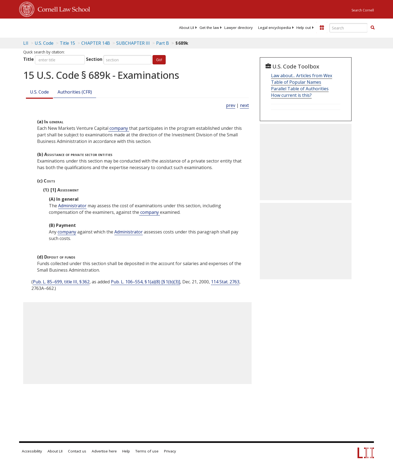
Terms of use (147, 451)
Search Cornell (363, 10)
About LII (186, 27)
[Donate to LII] (321, 27)
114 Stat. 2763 (225, 282)
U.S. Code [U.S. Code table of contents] (44, 43)
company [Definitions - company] (118, 128)
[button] (372, 27)
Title (28, 59)
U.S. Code (39, 92)
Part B (162, 43)
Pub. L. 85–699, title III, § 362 (61, 282)
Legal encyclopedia (274, 27)
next (244, 105)
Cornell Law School (62, 8)
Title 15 (67, 43)
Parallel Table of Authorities (300, 89)
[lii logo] (80, 27)
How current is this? (291, 95)
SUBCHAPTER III (133, 43)
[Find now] (372, 27)
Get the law (209, 27)
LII (25, 43)
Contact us (77, 451)
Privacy (170, 451)
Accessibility (32, 451)
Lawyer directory (238, 27)
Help (126, 451)
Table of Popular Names (296, 82)
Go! (159, 59)
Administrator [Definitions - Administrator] (72, 206)
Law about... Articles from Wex (301, 76)
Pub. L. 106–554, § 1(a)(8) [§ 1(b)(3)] (145, 282)
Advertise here (104, 451)
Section (94, 59)
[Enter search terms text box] (348, 27)
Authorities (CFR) (75, 92)
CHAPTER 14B (95, 43)
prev (230, 105)
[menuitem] (186, 27)
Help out (303, 27)
